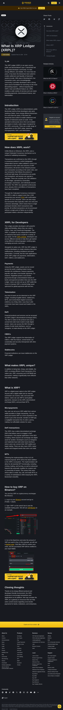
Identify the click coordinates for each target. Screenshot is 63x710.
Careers (3, 638)
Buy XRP (34, 677)
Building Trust (5, 652)
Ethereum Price (35, 662)
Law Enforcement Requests (54, 673)
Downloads (4, 662)
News (3, 642)
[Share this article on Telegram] (54, 19)
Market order (10, 544)
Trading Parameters (52, 669)
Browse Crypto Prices (37, 657)
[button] (59, 3)
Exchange (19, 636)
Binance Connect (36, 646)
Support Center (51, 657)
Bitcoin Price (35, 659)
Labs (33, 644)
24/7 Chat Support (52, 655)
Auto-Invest (19, 654)
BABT (18, 660)
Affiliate (49, 636)
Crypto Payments (21, 642)
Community (4, 656)
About (3, 636)
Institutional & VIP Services (38, 642)
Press (3, 644)
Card (18, 646)
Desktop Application (6, 664)
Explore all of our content (31, 624)
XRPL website (21, 237)
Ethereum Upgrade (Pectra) (38, 671)
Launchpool (19, 652)
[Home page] (26, 3)
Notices (3, 660)
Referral (49, 638)
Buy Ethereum (35, 682)
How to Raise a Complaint (54, 675)
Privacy (3, 650)
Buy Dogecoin (35, 680)
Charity (18, 664)
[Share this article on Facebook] (49, 19)
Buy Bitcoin (35, 673)
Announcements (5, 640)
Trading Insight (51, 646)
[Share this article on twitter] (44, 19)
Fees (49, 663)
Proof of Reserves (52, 648)
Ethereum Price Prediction (38, 669)
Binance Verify (51, 667)
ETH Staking (20, 656)
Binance (18, 499)
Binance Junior (20, 644)
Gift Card (19, 650)
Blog (3, 654)
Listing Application (36, 640)
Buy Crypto (19, 638)
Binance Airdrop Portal (53, 671)
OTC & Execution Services (54, 642)
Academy (19, 648)
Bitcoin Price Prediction (37, 667)
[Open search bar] (48, 3)
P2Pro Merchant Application (38, 638)
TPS (22, 197)
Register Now (53, 126)
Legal (3, 646)
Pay (18, 640)
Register (54, 3)
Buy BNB (34, 675)
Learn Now (41, 8)
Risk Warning (5, 658)
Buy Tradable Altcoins (37, 684)
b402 (33, 648)
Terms (3, 648)
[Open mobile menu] (59, 3)
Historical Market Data (53, 644)
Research (19, 662)
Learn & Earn (35, 655)
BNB (49, 640)
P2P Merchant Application (38, 636)
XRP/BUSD (31, 508)
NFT (18, 658)
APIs (49, 665)
